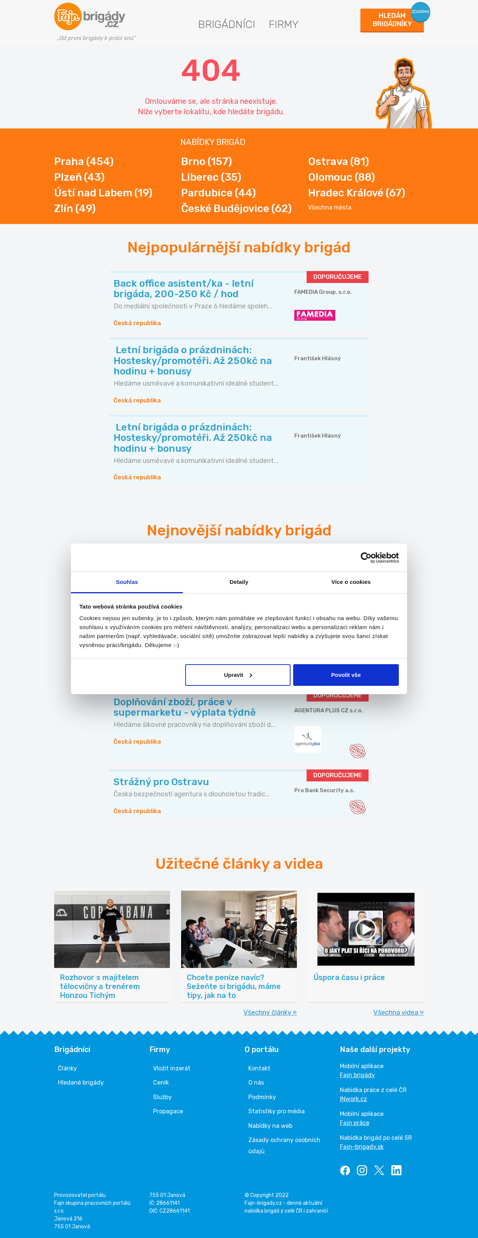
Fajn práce (354, 1122)
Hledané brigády (81, 1082)
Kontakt (259, 1068)
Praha (84, 161)
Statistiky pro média (276, 1111)
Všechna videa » (398, 1012)
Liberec (211, 177)
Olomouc (341, 177)
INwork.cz (353, 1098)
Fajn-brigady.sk (362, 1146)
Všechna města (329, 208)
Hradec (356, 193)
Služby (162, 1097)
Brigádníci (226, 24)
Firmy (284, 24)
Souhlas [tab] (127, 582)
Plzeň (79, 177)
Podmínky (262, 1097)
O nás (256, 1082)
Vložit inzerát (171, 1068)
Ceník (161, 1082)
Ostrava (338, 161)
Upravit (238, 675)
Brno (206, 161)
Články (67, 1068)
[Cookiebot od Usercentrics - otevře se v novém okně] (366, 557)
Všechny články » (270, 1012)
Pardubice (218, 193)
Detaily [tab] (239, 582)
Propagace (168, 1111)
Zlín (75, 208)
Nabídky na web (270, 1125)
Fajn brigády (357, 1075)
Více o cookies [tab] (351, 582)
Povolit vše (346, 675)
